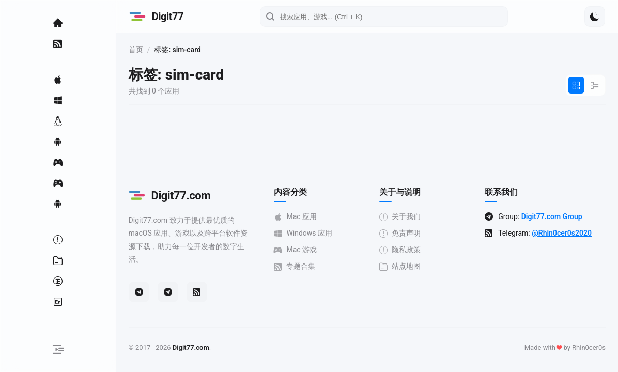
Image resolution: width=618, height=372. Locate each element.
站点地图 (404, 266)
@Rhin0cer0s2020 (564, 233)
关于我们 (404, 216)
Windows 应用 (309, 233)
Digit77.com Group (553, 216)
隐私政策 (404, 249)
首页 (143, 49)
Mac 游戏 (301, 249)
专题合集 (300, 266)
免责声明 (404, 233)
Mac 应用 (301, 216)
